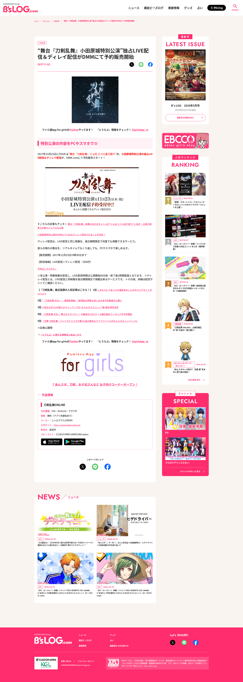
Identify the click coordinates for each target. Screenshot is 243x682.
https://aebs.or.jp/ (151, 666)
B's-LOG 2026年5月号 (185, 105)
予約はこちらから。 (49, 269)
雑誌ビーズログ (153, 7)
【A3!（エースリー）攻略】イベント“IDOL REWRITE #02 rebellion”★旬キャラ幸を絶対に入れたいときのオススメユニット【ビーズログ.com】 (124, 601)
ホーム (37, 21)
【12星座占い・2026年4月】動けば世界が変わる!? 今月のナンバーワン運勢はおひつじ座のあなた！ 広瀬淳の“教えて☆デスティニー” (65, 547)
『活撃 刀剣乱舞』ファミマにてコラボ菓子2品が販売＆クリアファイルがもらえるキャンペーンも (96, 321)
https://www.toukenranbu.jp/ (69, 425)
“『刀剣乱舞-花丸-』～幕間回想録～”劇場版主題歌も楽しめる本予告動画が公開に (88, 301)
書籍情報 (173, 7)
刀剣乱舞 (60, 21)
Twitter (74, 130)
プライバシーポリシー (89, 661)
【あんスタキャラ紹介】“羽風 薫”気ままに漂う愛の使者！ (188, 372)
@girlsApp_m (140, 130)
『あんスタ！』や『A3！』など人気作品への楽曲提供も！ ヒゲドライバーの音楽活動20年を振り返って (124, 547)
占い (200, 7)
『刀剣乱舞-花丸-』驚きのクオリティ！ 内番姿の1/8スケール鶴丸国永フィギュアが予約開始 (93, 314)
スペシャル (48, 21)
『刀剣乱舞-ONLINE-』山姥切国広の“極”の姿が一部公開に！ (189, 331)
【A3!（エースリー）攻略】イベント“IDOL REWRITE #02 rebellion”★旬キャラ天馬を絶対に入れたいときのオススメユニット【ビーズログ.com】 (65, 601)
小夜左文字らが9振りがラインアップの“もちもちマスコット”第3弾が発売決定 (86, 308)
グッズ (188, 7)
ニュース (133, 7)
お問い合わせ (67, 661)
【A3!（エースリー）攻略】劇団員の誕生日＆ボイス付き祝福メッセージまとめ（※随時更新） (189, 290)
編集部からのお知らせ (121, 645)
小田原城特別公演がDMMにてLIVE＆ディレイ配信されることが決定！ (77, 235)
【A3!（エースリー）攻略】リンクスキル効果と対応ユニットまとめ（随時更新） (189, 248)
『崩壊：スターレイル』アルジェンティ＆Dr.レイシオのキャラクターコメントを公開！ (189, 205)
